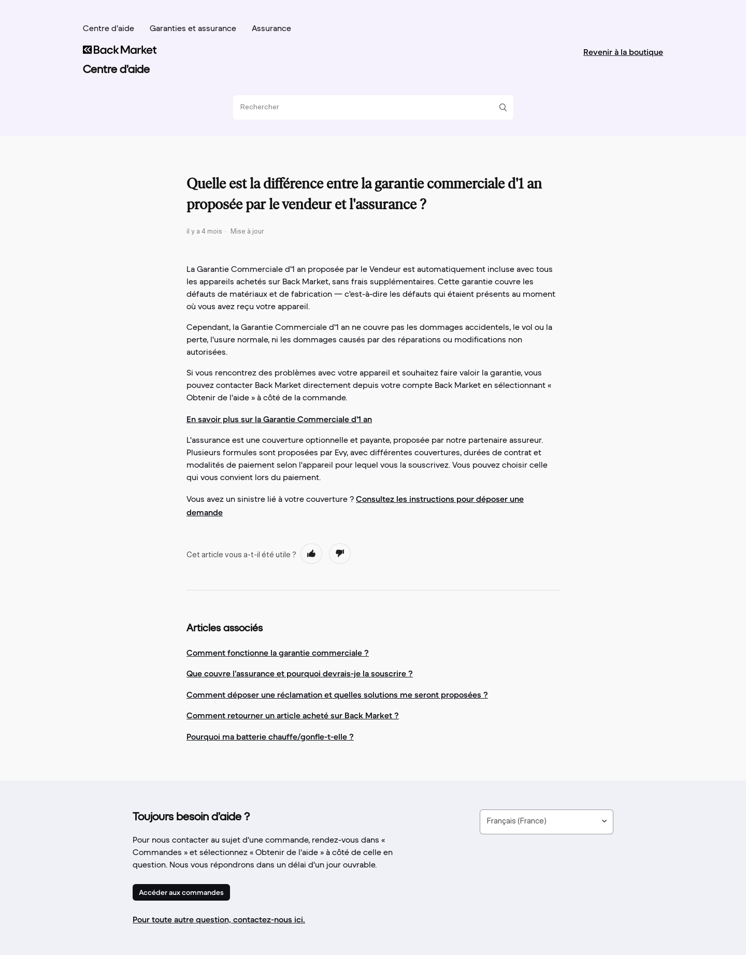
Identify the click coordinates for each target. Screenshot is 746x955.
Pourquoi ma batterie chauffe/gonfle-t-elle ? (270, 736)
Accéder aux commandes (181, 892)
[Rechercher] (369, 107)
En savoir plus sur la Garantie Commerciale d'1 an (279, 419)
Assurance (271, 29)
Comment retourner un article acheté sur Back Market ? (293, 715)
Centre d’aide (108, 29)
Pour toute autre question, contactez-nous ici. (219, 919)
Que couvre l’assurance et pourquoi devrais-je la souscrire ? (300, 673)
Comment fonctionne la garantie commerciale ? (278, 652)
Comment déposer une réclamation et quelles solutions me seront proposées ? (337, 694)
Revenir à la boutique (623, 52)
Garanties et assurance (193, 29)
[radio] (311, 553)
